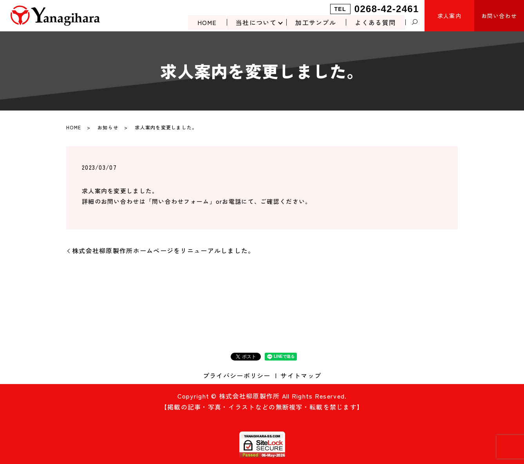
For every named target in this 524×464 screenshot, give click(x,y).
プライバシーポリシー (237, 375)
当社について (255, 22)
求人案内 (449, 16)
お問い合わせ (499, 16)
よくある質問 (375, 22)
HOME (206, 22)
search (414, 22)
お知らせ (108, 127)
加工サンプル (315, 22)
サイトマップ (300, 375)
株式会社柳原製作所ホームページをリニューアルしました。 (163, 250)
